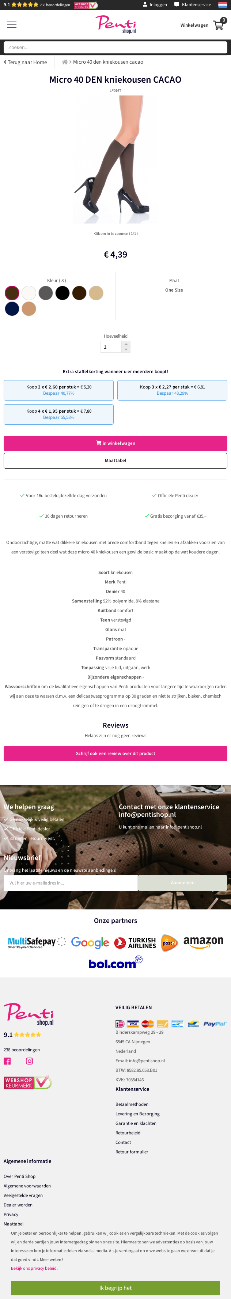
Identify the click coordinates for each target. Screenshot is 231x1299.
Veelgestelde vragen (23, 1195)
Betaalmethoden (132, 1104)
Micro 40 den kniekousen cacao (108, 62)
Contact (123, 1142)
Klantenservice (192, 4)
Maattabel (115, 460)
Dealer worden (18, 1205)
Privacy (11, 1214)
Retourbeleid (128, 1133)
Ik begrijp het (115, 1288)
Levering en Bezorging (138, 1114)
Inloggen (155, 4)
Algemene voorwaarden (27, 1186)
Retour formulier (132, 1152)
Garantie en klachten (136, 1123)
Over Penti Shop (19, 1176)
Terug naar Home (25, 62)
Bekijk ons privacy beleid (34, 1268)
